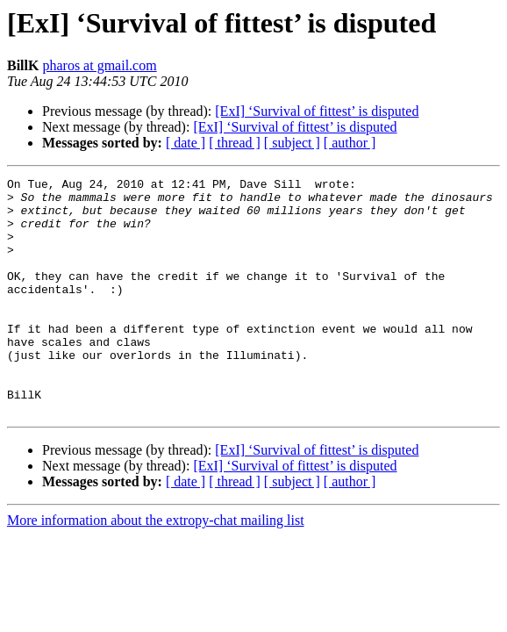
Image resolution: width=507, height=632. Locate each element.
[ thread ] (235, 142)
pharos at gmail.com (99, 65)
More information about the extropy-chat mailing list (155, 567)
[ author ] (350, 142)
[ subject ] (292, 142)
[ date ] (185, 142)
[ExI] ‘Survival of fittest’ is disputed (316, 111)
